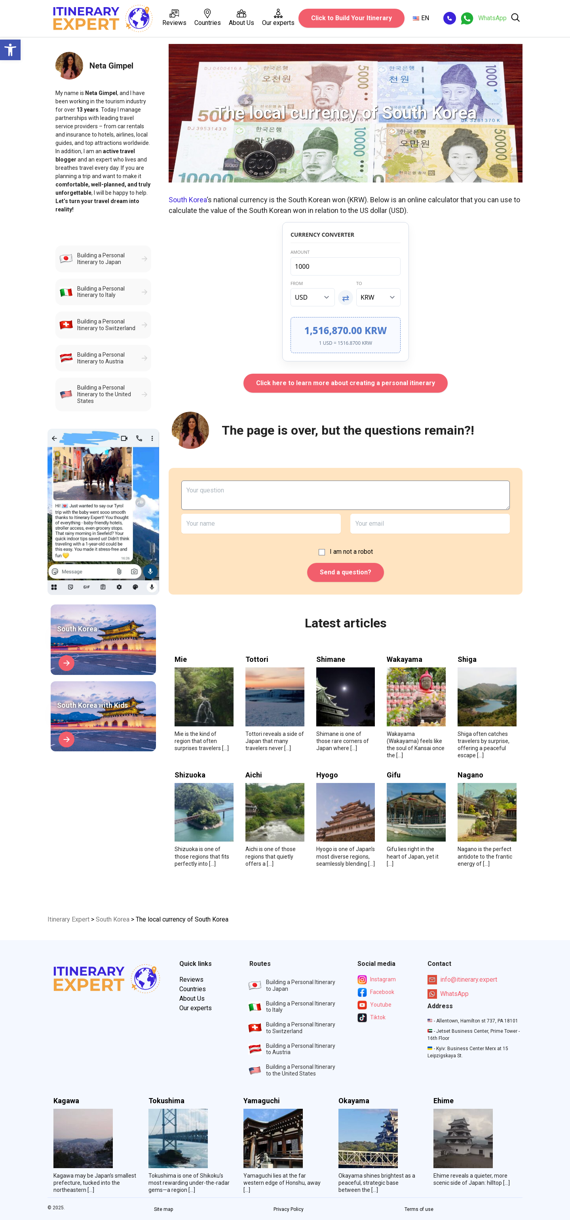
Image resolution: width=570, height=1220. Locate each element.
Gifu (394, 775)
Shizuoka (190, 775)
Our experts (278, 18)
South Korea (188, 200)
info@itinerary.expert (462, 979)
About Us (241, 18)
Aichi (253, 775)
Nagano (470, 775)
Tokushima (166, 1101)
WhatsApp (448, 994)
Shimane (330, 659)
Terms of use (419, 1209)
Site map (163, 1209)
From (297, 283)
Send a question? (345, 572)
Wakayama (404, 659)
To (359, 283)
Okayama (353, 1101)
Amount (300, 252)
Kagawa (66, 1101)
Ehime (443, 1101)
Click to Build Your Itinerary (351, 18)
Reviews (174, 18)
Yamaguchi (261, 1101)
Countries (207, 18)
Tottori (256, 659)
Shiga (467, 659)
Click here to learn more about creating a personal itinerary (345, 383)
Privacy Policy (289, 1209)
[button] (10, 50)
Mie (181, 659)
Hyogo (327, 775)
